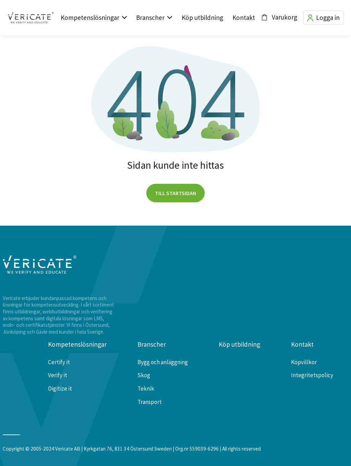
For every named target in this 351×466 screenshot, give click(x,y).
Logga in (323, 17)
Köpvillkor (304, 362)
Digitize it (60, 388)
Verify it (57, 375)
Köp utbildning (202, 17)
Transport (149, 402)
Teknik (145, 388)
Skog (143, 375)
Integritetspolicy (312, 375)
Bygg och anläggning (162, 362)
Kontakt (243, 17)
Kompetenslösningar (90, 17)
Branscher (150, 17)
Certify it (59, 362)
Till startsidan (175, 193)
